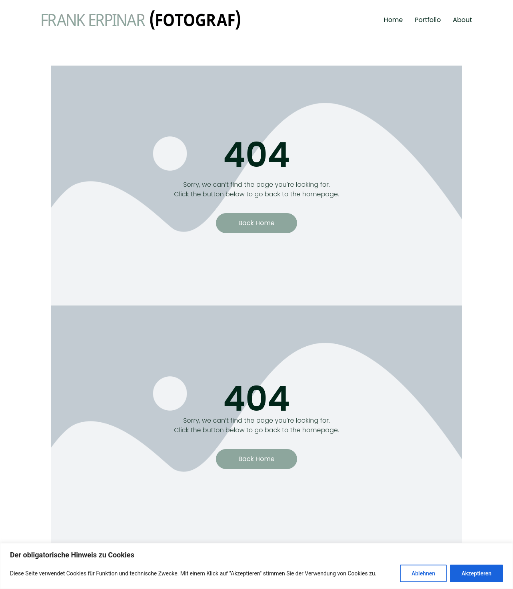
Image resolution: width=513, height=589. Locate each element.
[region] (256, 566)
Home (393, 19)
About (462, 19)
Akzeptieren (476, 573)
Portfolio (428, 19)
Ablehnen (423, 573)
